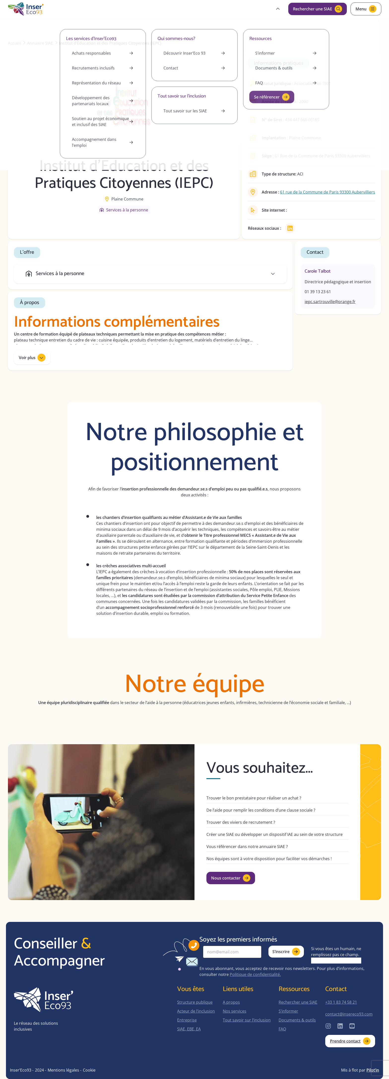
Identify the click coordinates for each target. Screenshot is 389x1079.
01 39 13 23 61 (318, 291)
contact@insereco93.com (349, 1014)
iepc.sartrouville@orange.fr (330, 301)
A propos (231, 1002)
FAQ (282, 1029)
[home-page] (25, 9)
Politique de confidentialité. (255, 974)
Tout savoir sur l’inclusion (247, 1020)
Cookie (89, 1070)
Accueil (14, 43)
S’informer (288, 1011)
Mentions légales (63, 1070)
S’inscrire (286, 952)
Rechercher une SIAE (298, 1002)
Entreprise (187, 1020)
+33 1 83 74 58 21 (341, 1002)
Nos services (234, 1011)
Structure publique (195, 1002)
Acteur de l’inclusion (196, 1011)
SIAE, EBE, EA (189, 1029)
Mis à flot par (360, 1070)
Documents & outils (297, 1020)
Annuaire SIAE (40, 43)
